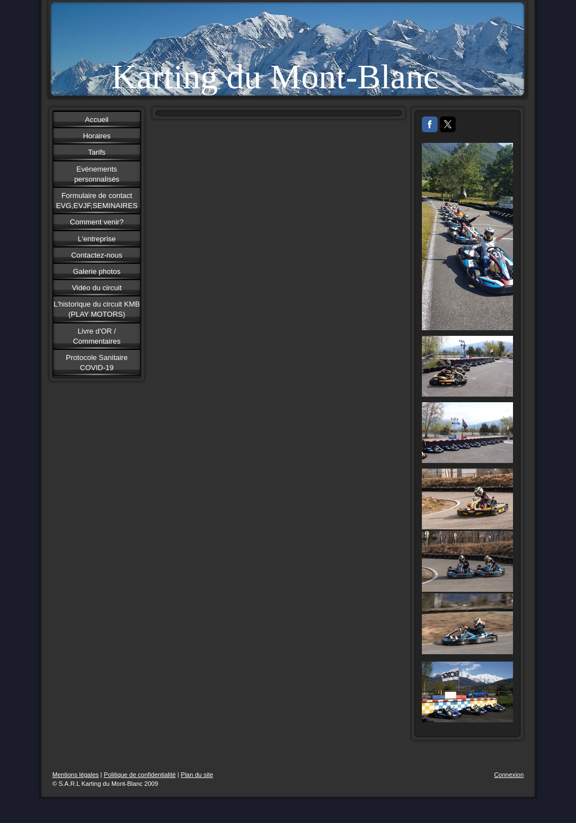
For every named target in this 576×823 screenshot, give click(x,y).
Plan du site (197, 774)
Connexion (509, 774)
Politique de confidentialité (140, 774)
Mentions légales (75, 774)
